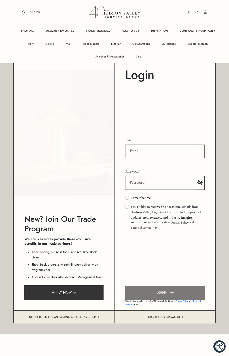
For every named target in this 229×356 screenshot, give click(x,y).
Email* (129, 140)
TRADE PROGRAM (98, 30)
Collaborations (141, 43)
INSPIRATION (159, 30)
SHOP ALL (27, 30)
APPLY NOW (64, 292)
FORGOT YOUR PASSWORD (165, 317)
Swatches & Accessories (109, 56)
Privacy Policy (180, 222)
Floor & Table (91, 43)
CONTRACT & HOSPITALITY (197, 30)
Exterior (116, 43)
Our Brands (169, 43)
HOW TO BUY (130, 30)
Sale (138, 56)
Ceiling (49, 43)
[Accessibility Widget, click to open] (219, 346)
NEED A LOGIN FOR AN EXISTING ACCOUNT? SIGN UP (64, 317)
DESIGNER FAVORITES (60, 30)
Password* (132, 171)
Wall (68, 43)
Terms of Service (141, 227)
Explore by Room (197, 43)
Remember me (141, 198)
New (31, 43)
